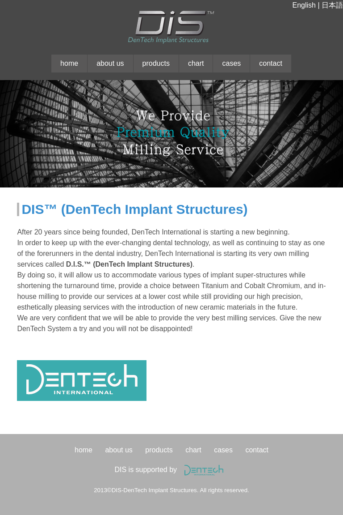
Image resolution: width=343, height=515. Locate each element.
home (69, 63)
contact (270, 63)
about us (110, 63)
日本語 (332, 5)
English (303, 5)
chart (196, 63)
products (156, 63)
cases (231, 63)
